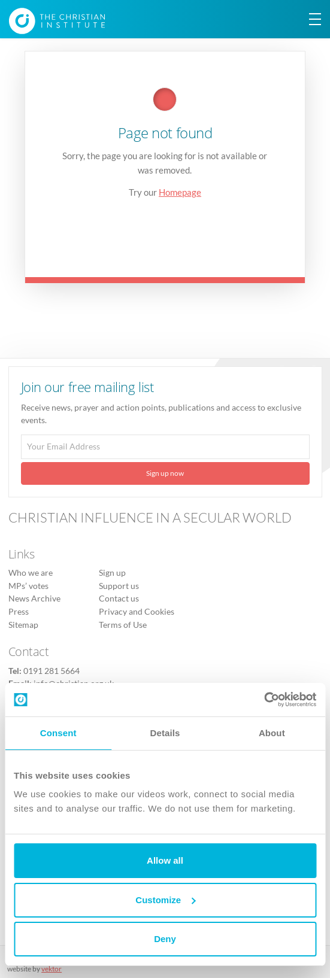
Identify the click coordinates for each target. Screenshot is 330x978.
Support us (119, 586)
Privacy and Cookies (136, 611)
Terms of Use (123, 625)
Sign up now (165, 473)
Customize (165, 900)
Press (18, 611)
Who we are (30, 573)
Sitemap (23, 625)
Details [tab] (165, 733)
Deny (165, 939)
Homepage (180, 192)
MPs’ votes (28, 586)
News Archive (34, 598)
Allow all (165, 860)
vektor (51, 968)
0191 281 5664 (51, 671)
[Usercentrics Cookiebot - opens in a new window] (263, 699)
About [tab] (272, 733)
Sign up (112, 573)
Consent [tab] (58, 733)
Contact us (119, 598)
